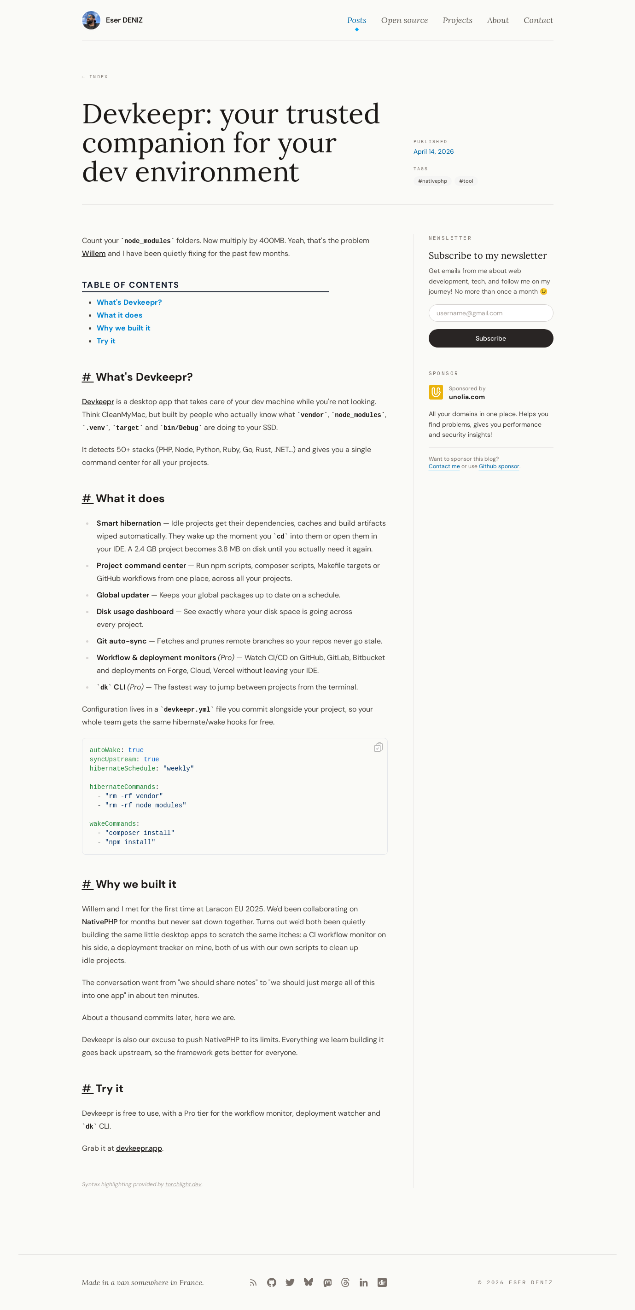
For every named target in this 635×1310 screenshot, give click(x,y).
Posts (357, 21)
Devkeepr (98, 401)
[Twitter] (290, 1282)
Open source (404, 20)
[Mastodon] (327, 1282)
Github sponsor (499, 466)
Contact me (444, 466)
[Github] (271, 1282)
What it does (120, 315)
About (498, 20)
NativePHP (99, 922)
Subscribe (491, 338)
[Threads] (345, 1282)
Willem (94, 253)
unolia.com (467, 397)
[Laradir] (382, 1282)
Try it (106, 341)
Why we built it (124, 328)
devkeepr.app (139, 1148)
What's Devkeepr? (129, 302)
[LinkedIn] (363, 1282)
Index (95, 77)
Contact (538, 20)
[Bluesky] (308, 1282)
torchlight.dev (183, 1184)
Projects (458, 20)
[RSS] (253, 1282)
